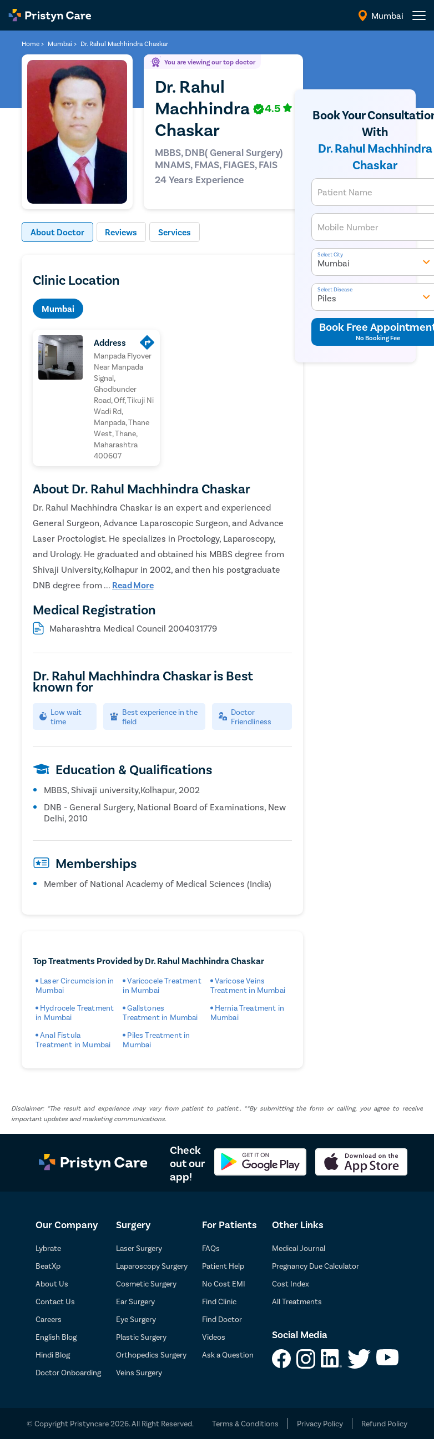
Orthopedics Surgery (151, 1355)
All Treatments (297, 1301)
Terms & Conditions (245, 1424)
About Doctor (57, 232)
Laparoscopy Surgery (152, 1266)
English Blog (56, 1337)
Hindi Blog (53, 1355)
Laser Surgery (139, 1248)
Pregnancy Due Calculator (315, 1266)
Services (175, 232)
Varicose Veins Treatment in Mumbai (247, 985)
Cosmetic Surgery (146, 1284)
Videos (213, 1337)
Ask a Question (228, 1355)
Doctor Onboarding (68, 1373)
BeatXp (48, 1266)
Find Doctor (222, 1319)
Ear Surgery (135, 1301)
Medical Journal (298, 1248)
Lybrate (48, 1248)
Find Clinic (219, 1301)
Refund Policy (384, 1424)
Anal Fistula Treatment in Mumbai (73, 1040)
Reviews (121, 232)
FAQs (211, 1248)
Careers (49, 1319)
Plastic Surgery (141, 1337)
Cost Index (290, 1284)
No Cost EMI (223, 1284)
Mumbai (58, 309)
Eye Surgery (136, 1319)
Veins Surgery (139, 1373)
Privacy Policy (320, 1424)
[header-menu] (419, 15)
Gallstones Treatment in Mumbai (160, 1012)
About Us (52, 1284)
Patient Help (223, 1266)
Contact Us (55, 1301)
